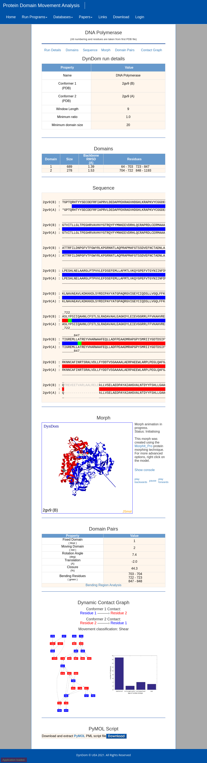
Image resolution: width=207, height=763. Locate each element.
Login (139, 17)
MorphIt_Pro (143, 446)
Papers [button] (85, 17)
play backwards (141, 481)
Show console (145, 470)
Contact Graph (151, 50)
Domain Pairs (124, 50)
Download (121, 17)
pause (152, 480)
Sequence (90, 50)
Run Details (52, 50)
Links (102, 17)
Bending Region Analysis (103, 585)
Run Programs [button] (34, 17)
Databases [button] (63, 17)
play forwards (163, 481)
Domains (72, 50)
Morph (105, 50)
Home (11, 17)
